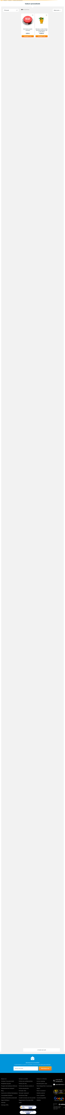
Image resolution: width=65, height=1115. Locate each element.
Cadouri (10, 0)
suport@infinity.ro (60, 1084)
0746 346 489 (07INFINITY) (58, 1080)
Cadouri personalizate (18, 0)
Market (5, 0)
